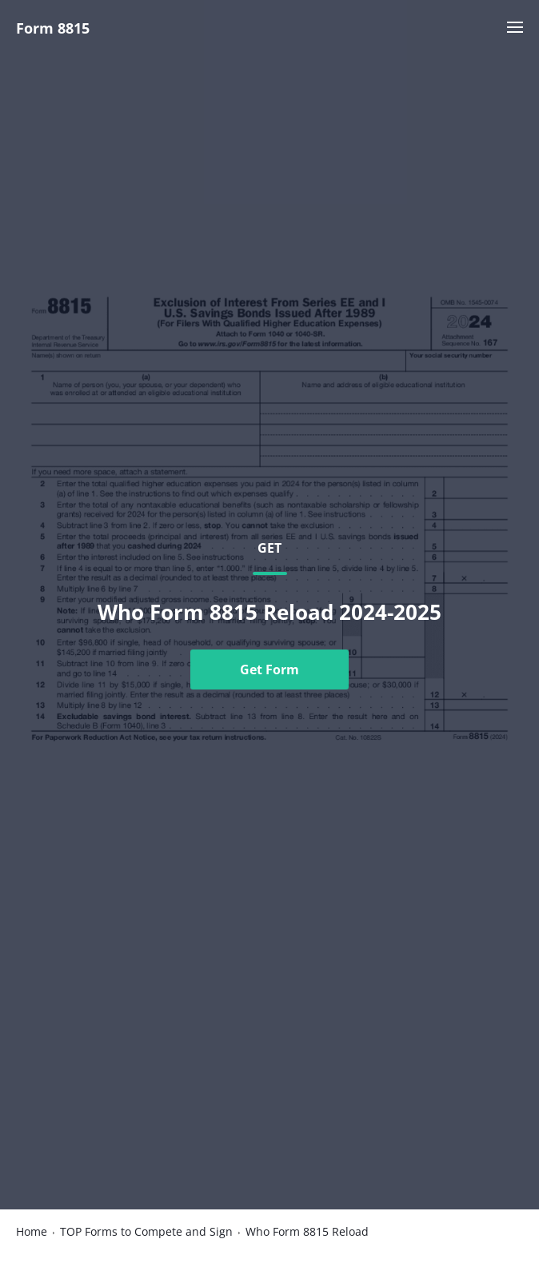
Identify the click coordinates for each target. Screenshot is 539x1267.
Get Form (269, 669)
